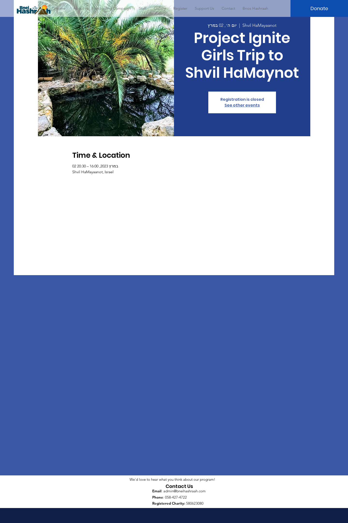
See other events (242, 105)
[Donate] (319, 8)
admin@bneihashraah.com (184, 491)
